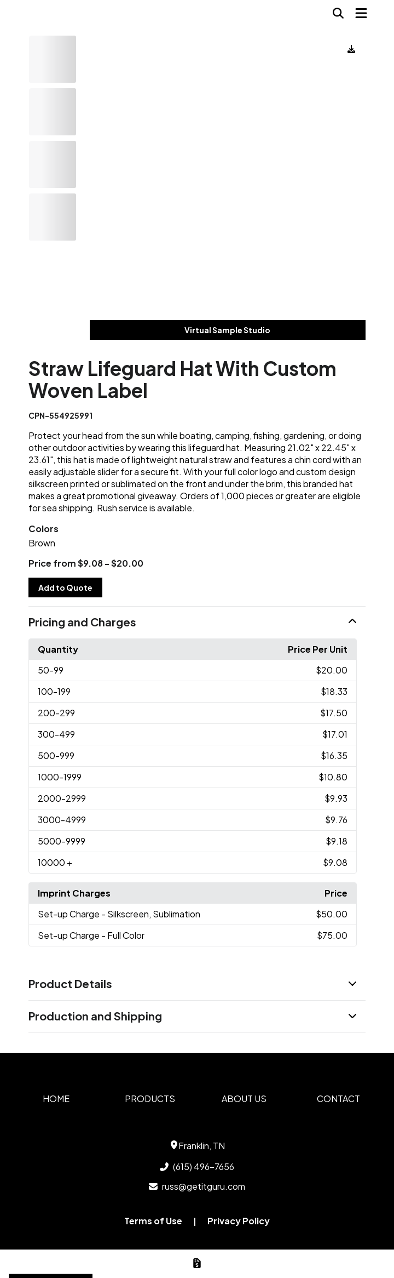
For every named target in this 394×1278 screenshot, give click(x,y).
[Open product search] (338, 13)
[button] (197, 622)
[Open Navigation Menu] (361, 13)
